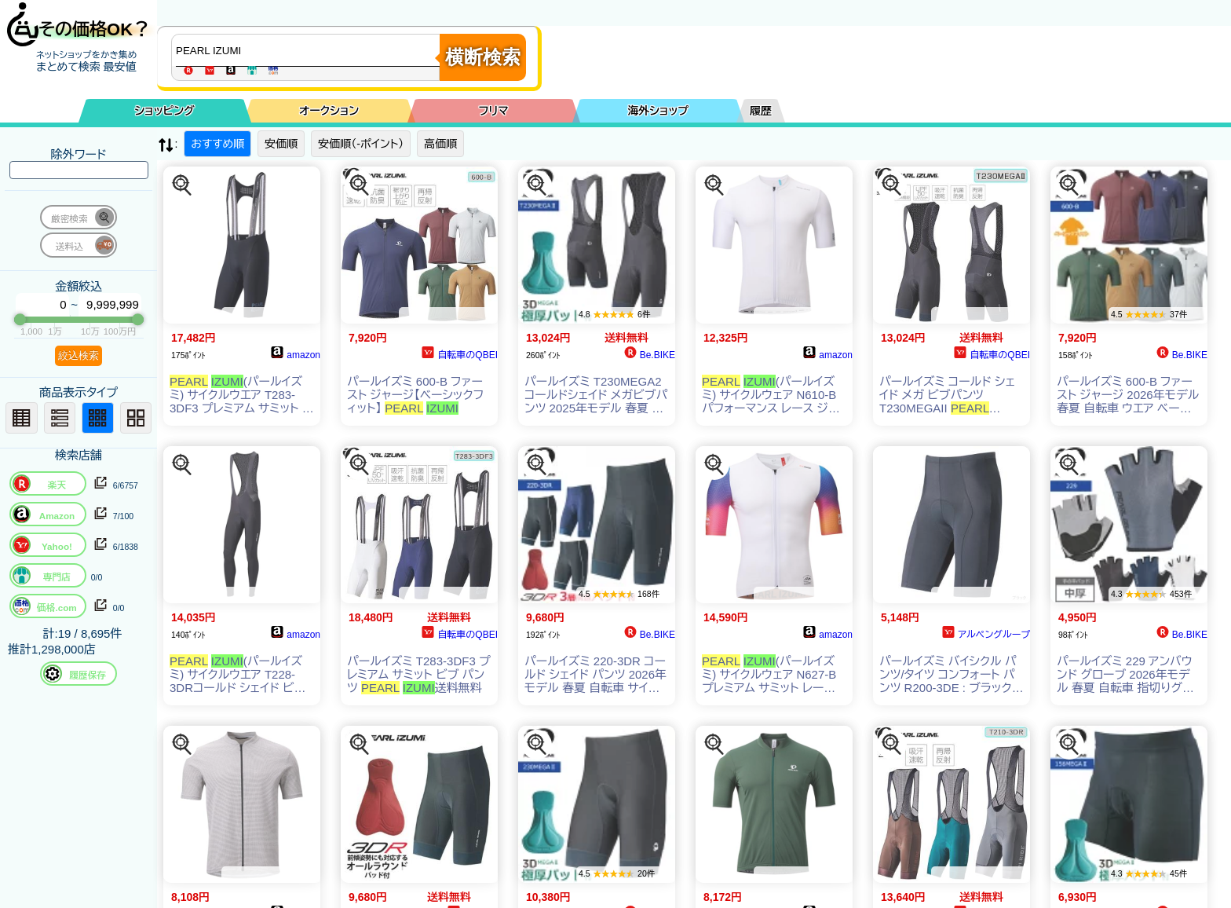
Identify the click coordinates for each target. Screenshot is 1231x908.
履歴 (761, 110)
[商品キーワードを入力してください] (309, 50)
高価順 (440, 143)
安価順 (281, 143)
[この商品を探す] (182, 185)
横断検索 (483, 57)
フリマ (494, 110)
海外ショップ (658, 110)
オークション (329, 110)
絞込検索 (78, 355)
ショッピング (165, 110)
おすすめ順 (217, 143)
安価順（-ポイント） (361, 143)
